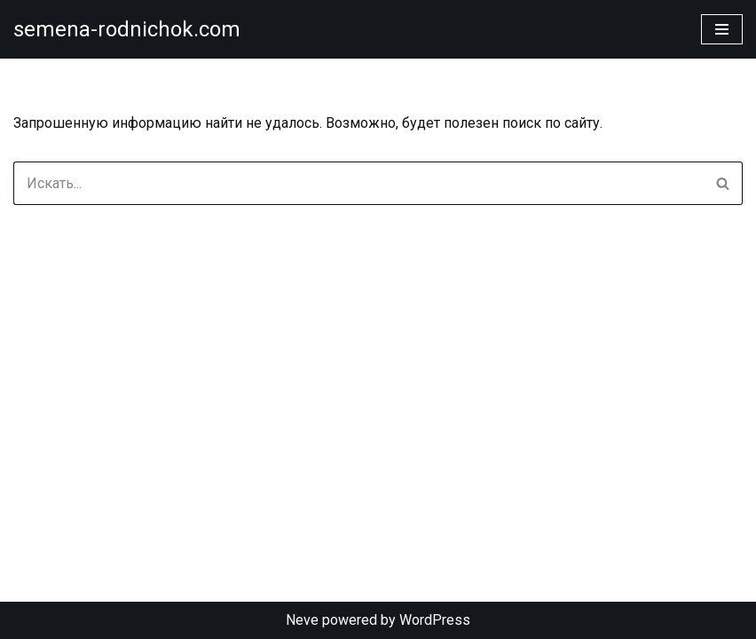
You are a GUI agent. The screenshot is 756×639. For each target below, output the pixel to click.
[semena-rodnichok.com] (126, 29)
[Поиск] (358, 183)
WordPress (434, 619)
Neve (302, 619)
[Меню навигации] (722, 29)
